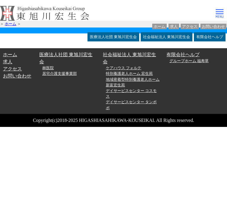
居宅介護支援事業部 (59, 74)
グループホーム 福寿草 (189, 61)
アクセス (189, 26)
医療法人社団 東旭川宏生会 (113, 37)
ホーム (159, 26)
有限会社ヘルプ (209, 37)
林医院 (48, 68)
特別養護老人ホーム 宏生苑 (129, 74)
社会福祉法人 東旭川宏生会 (166, 37)
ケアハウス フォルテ (123, 68)
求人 (174, 26)
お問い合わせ (213, 26)
